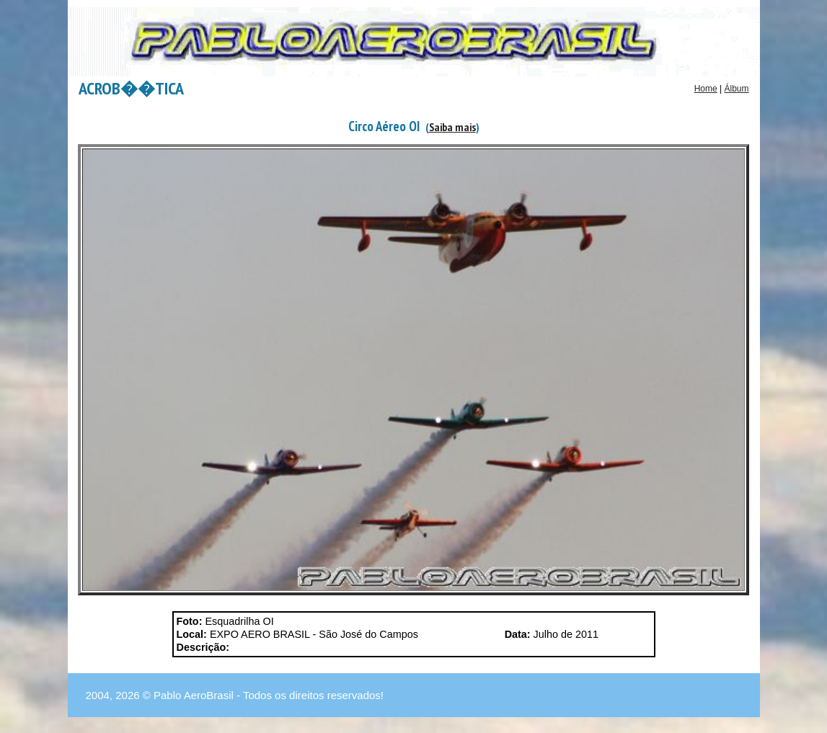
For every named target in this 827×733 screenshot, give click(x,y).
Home (705, 89)
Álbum (736, 89)
